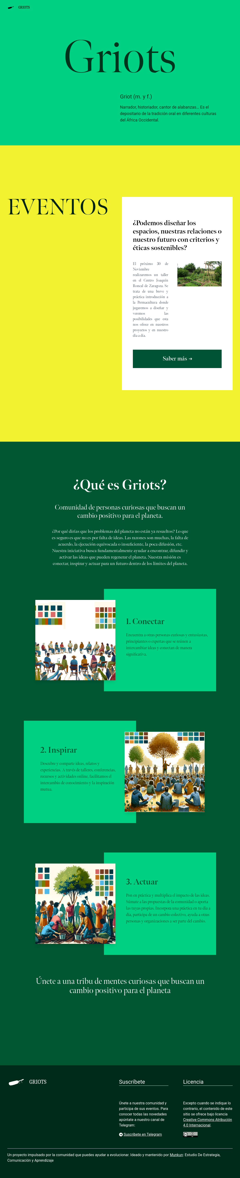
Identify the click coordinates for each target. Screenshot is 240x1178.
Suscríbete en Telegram (140, 1134)
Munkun (176, 1155)
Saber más (177, 358)
